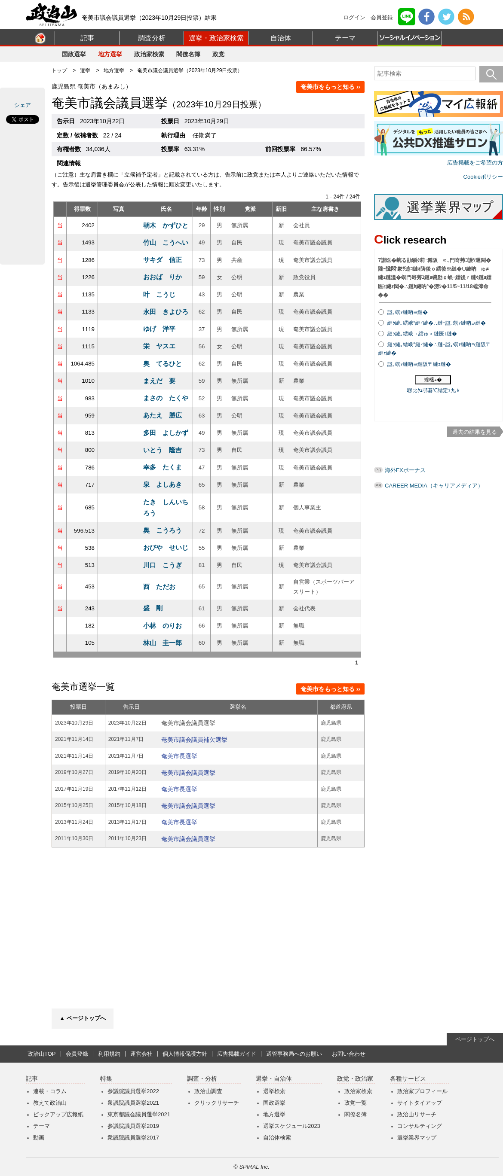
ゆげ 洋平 (159, 328)
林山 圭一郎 (162, 642)
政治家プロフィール (422, 1091)
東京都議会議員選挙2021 (138, 1114)
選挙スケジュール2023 (291, 1126)
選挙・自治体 (274, 1078)
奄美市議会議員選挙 (188, 772)
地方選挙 (110, 54)
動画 (38, 1137)
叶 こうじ (159, 294)
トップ (59, 70)
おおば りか (162, 276)
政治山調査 (208, 1091)
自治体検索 (277, 1137)
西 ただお (159, 586)
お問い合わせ (348, 1054)
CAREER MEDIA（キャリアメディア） (434, 485)
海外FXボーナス (405, 470)
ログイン (354, 17)
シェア (22, 105)
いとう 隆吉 (162, 450)
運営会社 (141, 1054)
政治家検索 (149, 54)
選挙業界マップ (416, 1137)
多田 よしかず (165, 432)
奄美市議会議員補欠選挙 (194, 739)
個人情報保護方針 (185, 1054)
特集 (106, 1078)
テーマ (345, 38)
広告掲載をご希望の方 (475, 162)
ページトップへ (474, 1039)
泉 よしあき (162, 484)
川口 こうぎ (162, 565)
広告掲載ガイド (236, 1054)
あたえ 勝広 (162, 415)
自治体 (280, 38)
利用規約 (109, 1054)
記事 (87, 38)
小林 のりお (162, 625)
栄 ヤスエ (159, 346)
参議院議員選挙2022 (133, 1091)
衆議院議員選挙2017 (133, 1137)
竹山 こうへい (165, 242)
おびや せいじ (165, 547)
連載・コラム (50, 1091)
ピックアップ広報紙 (58, 1114)
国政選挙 (74, 54)
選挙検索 (274, 1091)
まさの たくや (165, 398)
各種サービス (408, 1078)
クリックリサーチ (216, 1103)
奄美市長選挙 (179, 756)
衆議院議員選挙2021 (133, 1103)
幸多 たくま (162, 467)
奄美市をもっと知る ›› (330, 86)
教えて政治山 (50, 1103)
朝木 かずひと (165, 225)
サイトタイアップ (419, 1103)
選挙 (85, 70)
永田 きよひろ (165, 311)
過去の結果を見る (474, 432)
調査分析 (152, 38)
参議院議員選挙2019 (133, 1126)
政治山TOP (42, 1054)
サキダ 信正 (162, 259)
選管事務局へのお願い (294, 1054)
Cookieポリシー (483, 177)
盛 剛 (153, 608)
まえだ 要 (159, 380)
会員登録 (382, 17)
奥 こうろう (162, 530)
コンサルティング (419, 1126)
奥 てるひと (162, 363)
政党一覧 (355, 1103)
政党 (218, 54)
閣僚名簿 (188, 54)
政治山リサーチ (416, 1114)
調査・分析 (202, 1078)
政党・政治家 (355, 1078)
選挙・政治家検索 (216, 38)
